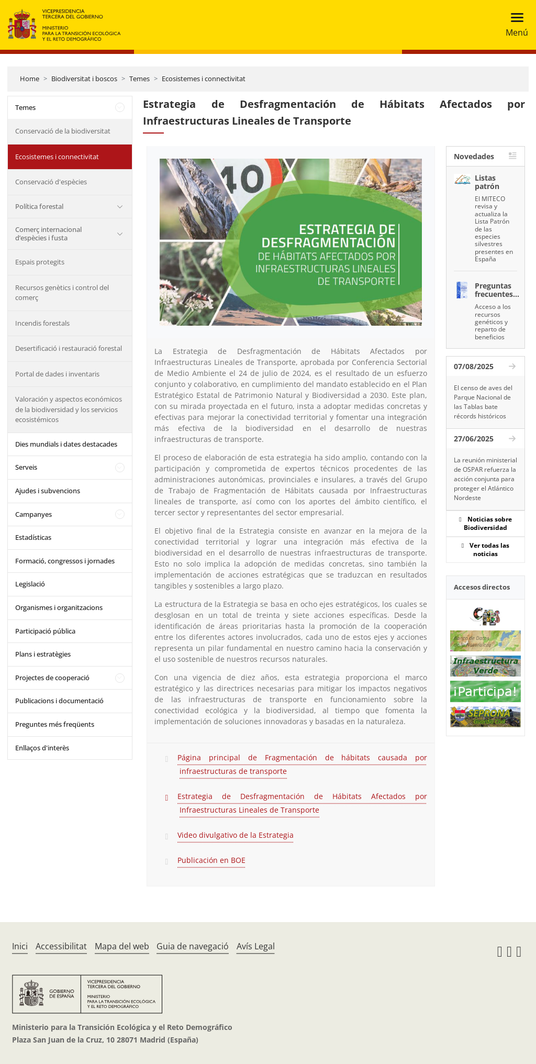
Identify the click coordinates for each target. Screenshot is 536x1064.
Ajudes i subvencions (47, 490)
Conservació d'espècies (51, 181)
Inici (20, 946)
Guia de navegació (193, 946)
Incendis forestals (42, 323)
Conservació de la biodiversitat (62, 131)
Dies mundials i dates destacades (66, 444)
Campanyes (33, 514)
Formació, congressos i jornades (65, 561)
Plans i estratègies (43, 654)
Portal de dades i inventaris (57, 374)
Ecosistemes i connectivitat (203, 78)
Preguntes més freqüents (54, 724)
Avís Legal (256, 946)
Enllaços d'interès (42, 747)
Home (29, 78)
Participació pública (45, 631)
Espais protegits (39, 262)
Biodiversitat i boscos (84, 78)
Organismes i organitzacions (59, 607)
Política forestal (39, 206)
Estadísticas (33, 537)
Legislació (30, 584)
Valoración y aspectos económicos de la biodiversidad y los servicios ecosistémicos (68, 409)
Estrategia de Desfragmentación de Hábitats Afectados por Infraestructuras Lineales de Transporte (302, 803)
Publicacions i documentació (59, 700)
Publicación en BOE (211, 860)
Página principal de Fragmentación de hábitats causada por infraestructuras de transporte (302, 764)
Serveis (26, 467)
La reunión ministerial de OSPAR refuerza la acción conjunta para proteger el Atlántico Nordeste (485, 479)
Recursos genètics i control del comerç (62, 293)
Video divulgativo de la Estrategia (235, 835)
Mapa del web (122, 946)
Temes (139, 78)
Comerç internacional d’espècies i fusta (48, 233)
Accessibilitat (61, 946)
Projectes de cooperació (52, 677)
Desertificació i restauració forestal (68, 348)
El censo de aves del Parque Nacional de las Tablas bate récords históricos (483, 401)
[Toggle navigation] (514, 25)
